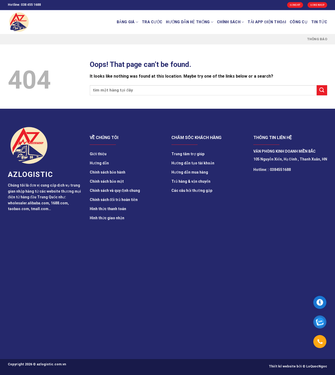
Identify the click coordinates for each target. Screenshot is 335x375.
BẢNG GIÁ (127, 22)
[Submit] (322, 90)
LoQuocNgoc (316, 366)
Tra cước (152, 22)
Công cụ (299, 22)
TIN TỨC (319, 22)
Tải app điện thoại (267, 22)
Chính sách (230, 22)
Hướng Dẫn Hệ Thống (189, 22)
